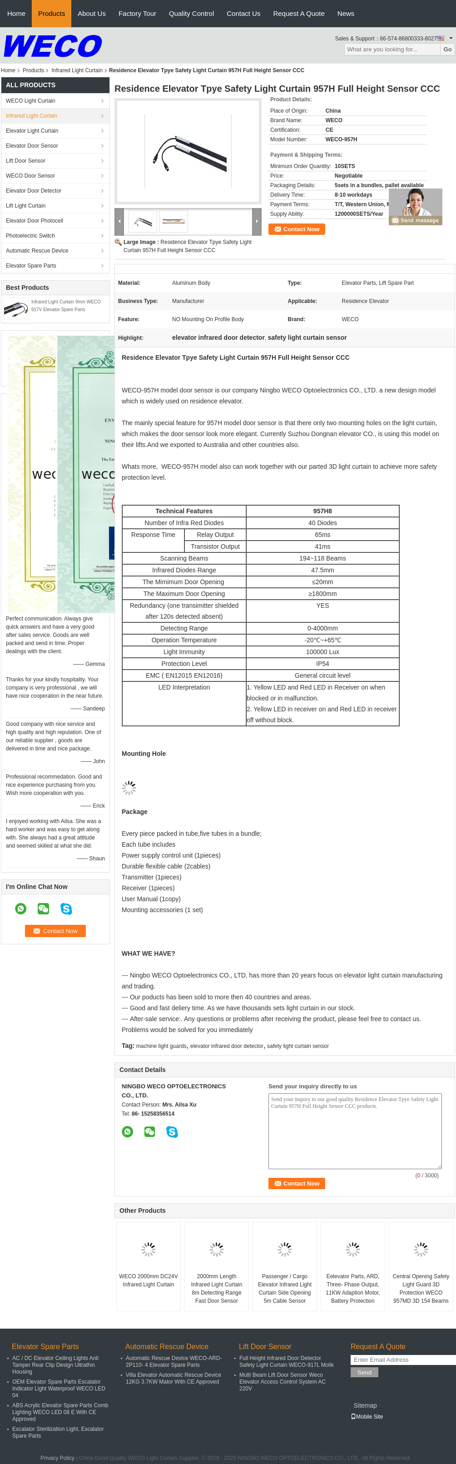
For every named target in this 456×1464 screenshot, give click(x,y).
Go (447, 49)
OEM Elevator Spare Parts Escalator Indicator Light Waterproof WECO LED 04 (58, 1389)
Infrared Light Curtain (77, 70)
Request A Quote (298, 13)
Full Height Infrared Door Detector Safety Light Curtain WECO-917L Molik (286, 1361)
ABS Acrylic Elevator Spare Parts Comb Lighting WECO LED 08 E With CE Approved (60, 1412)
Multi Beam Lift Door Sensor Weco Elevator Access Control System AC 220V (282, 1382)
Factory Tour (137, 13)
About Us (92, 13)
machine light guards (161, 1046)
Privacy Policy (57, 1458)
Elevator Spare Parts (31, 266)
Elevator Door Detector (33, 191)
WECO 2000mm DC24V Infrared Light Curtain (148, 1280)
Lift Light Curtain (25, 206)
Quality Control (191, 13)
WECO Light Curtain (30, 101)
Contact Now (301, 229)
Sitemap (365, 1405)
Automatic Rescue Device (37, 251)
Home (16, 13)
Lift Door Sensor (25, 161)
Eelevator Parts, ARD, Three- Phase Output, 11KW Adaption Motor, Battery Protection (353, 1288)
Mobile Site (367, 1417)
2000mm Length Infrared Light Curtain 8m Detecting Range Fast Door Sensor (217, 1288)
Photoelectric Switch (30, 236)
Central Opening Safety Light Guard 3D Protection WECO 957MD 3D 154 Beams (421, 1288)
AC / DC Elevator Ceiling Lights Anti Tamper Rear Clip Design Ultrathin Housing (55, 1365)
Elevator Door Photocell (34, 221)
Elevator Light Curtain (32, 131)
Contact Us (243, 13)
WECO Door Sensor (30, 176)
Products (51, 13)
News (346, 13)
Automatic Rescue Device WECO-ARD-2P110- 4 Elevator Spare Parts (174, 1361)
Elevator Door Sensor (32, 146)
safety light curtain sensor (298, 1046)
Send (364, 1372)
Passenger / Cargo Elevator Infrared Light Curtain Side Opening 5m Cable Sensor (285, 1288)
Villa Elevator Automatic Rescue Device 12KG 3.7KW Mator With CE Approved (173, 1378)
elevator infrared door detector (226, 1046)
